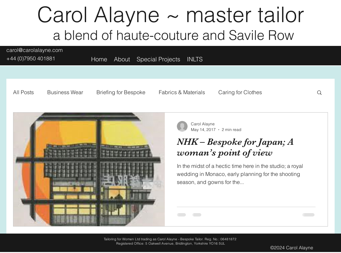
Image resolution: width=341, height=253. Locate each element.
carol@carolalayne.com (34, 50)
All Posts (23, 92)
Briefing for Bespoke (120, 92)
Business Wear (65, 92)
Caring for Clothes (240, 92)
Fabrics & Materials (182, 92)
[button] (319, 93)
